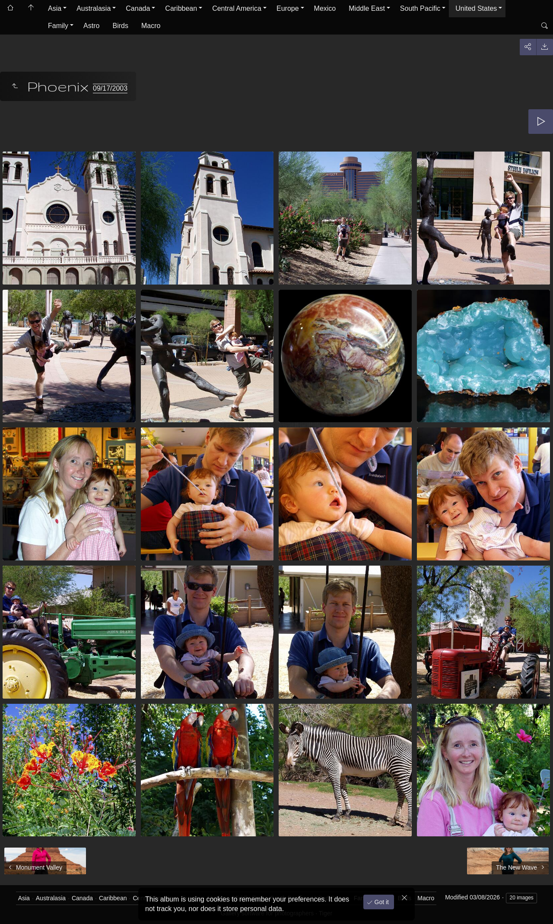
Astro (91, 25)
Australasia (93, 8)
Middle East (367, 8)
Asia (54, 8)
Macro (150, 25)
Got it (381, 902)
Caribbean (181, 8)
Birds (120, 25)
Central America (236, 8)
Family (58, 25)
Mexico (325, 8)
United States (476, 8)
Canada (138, 8)
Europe (287, 8)
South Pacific (420, 8)
